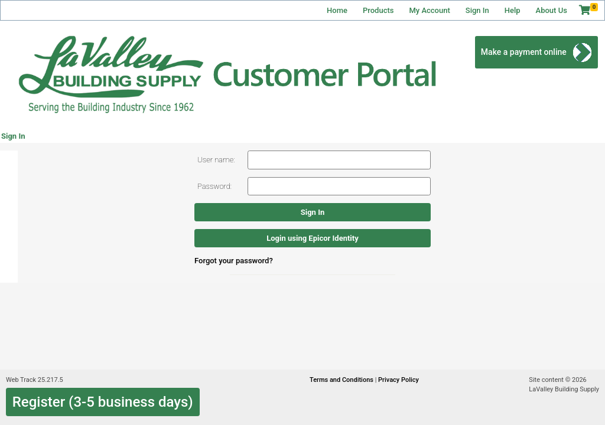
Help (513, 10)
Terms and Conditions (342, 380)
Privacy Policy (398, 380)
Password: (214, 186)
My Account (429, 10)
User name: (216, 159)
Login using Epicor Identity (312, 238)
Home (337, 10)
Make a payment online (524, 52)
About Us (551, 10)
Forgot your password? (233, 260)
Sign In (477, 10)
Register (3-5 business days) (102, 402)
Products (378, 10)
